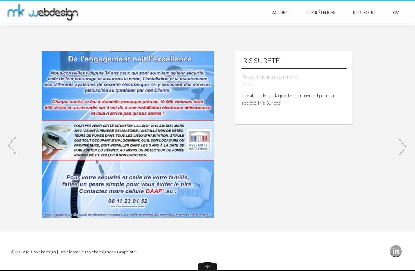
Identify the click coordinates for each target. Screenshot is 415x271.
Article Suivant (403, 147)
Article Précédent (12, 147)
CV (396, 12)
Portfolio (364, 12)
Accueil (280, 12)
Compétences (320, 12)
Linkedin (397, 251)
